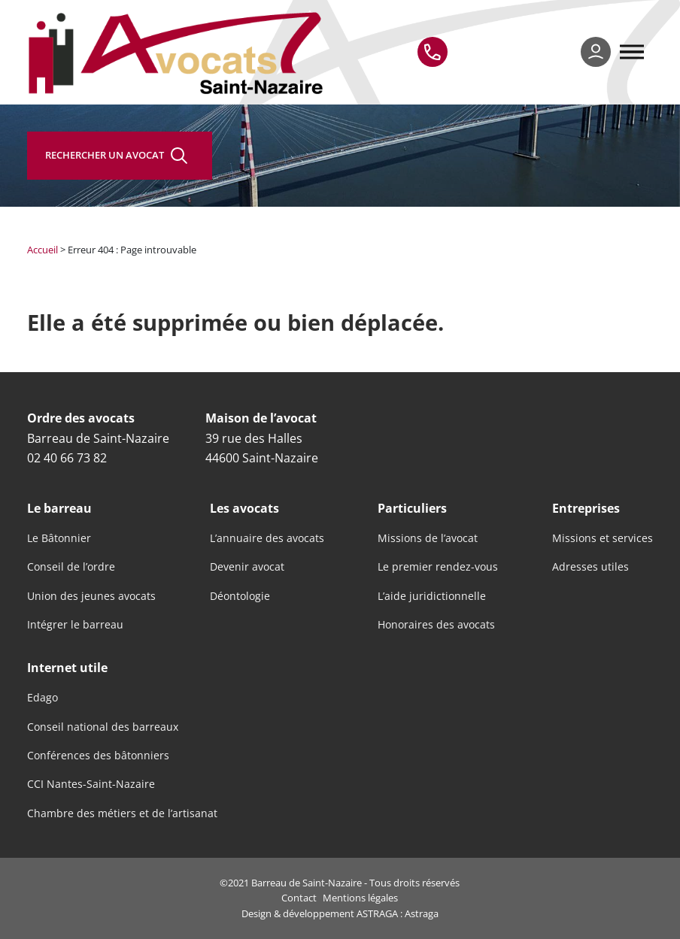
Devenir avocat (247, 567)
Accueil (42, 250)
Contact (299, 898)
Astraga (422, 913)
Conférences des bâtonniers (98, 755)
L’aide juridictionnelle (432, 596)
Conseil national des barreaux (102, 727)
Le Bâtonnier (59, 538)
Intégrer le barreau (75, 625)
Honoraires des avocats (436, 625)
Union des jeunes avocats (91, 596)
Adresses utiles (590, 567)
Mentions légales (360, 898)
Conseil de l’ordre (71, 567)
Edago (42, 697)
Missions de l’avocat (428, 538)
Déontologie (240, 596)
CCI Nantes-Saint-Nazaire (91, 784)
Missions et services (602, 538)
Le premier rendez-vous (438, 567)
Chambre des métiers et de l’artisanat (122, 813)
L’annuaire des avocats (267, 538)
